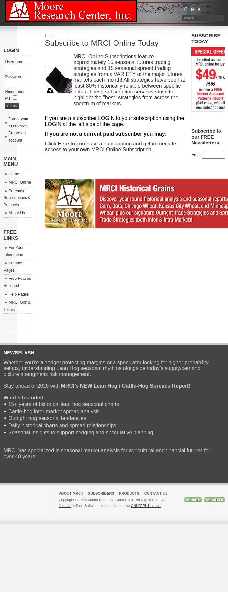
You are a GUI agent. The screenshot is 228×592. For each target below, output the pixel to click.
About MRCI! (71, 493)
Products (129, 493)
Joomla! (65, 506)
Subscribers (101, 493)
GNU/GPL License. (146, 506)
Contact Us (156, 493)
